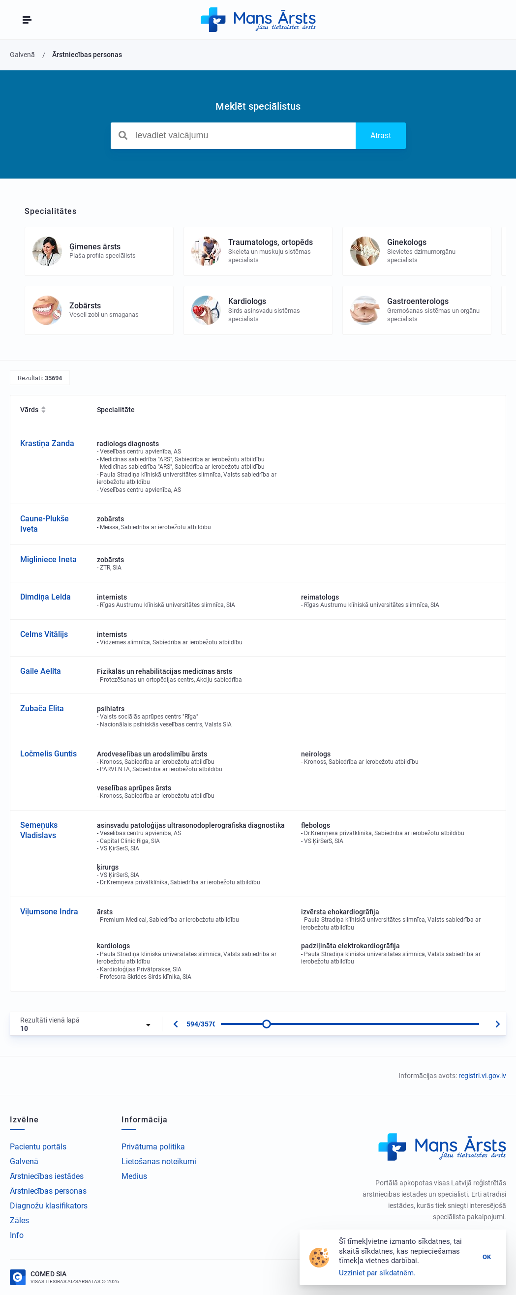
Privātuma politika (153, 1146)
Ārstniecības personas (48, 1191)
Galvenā (24, 1161)
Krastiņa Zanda (47, 443)
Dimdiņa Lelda (45, 597)
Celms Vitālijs (44, 634)
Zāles (19, 1220)
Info (17, 1235)
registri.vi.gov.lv (482, 1076)
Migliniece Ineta (48, 559)
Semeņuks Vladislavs (39, 830)
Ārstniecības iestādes (47, 1176)
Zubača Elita (42, 708)
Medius (134, 1176)
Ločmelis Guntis (48, 753)
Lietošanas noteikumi (158, 1161)
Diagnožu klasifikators (49, 1205)
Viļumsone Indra (49, 911)
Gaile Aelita (40, 671)
